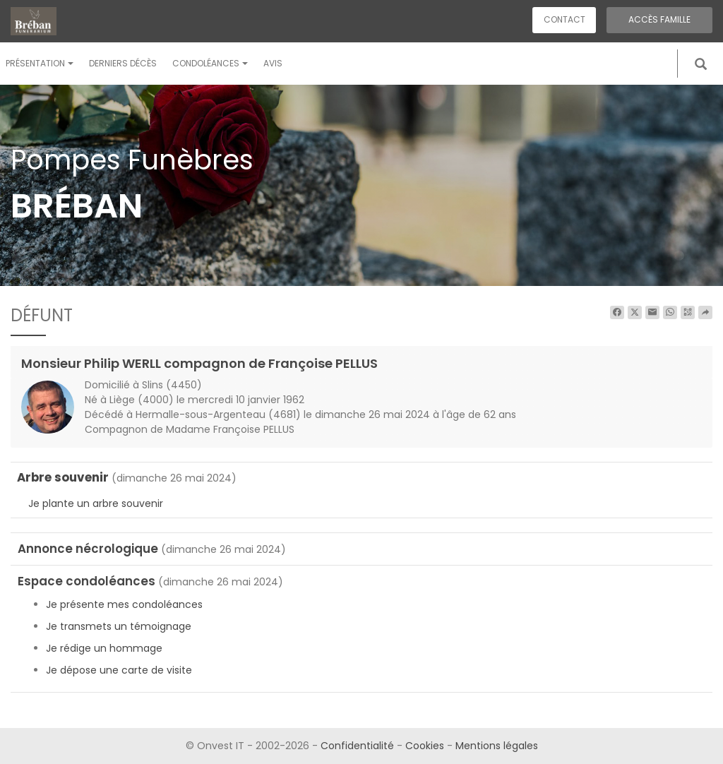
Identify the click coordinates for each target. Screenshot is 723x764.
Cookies (424, 746)
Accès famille (659, 19)
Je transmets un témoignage (118, 626)
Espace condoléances (86, 581)
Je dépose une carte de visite (119, 670)
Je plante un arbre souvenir (95, 503)
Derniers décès (123, 63)
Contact (564, 19)
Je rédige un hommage (104, 648)
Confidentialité (357, 746)
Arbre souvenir (63, 477)
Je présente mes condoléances (124, 604)
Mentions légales (496, 746)
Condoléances (210, 63)
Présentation (39, 63)
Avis (272, 63)
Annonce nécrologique (88, 548)
